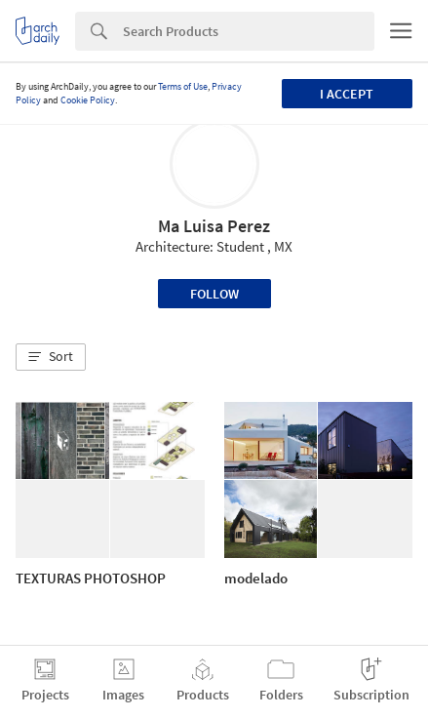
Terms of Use (183, 86)
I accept (346, 93)
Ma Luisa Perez (214, 226)
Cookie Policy (87, 100)
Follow (214, 293)
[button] (51, 357)
